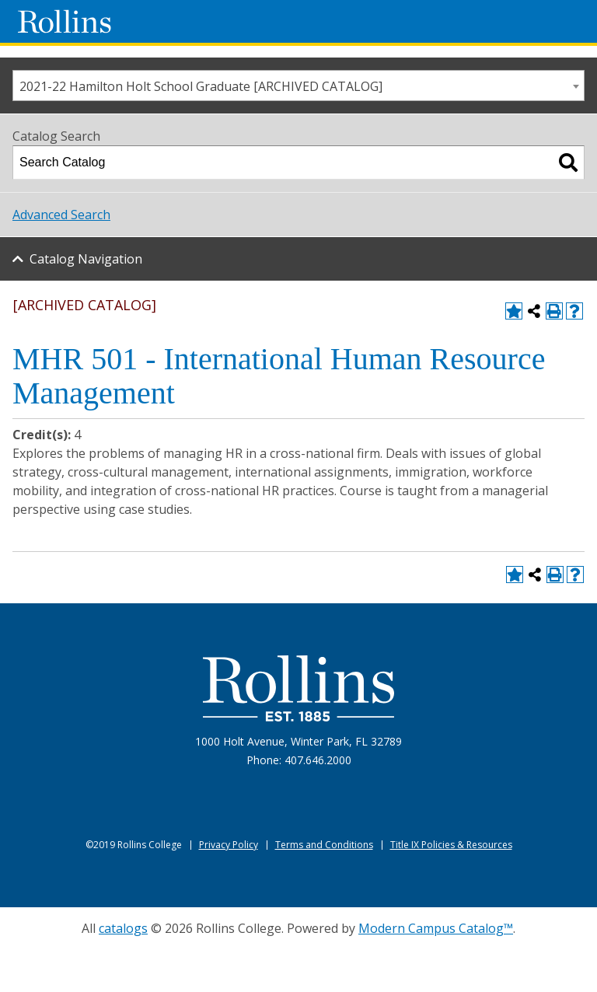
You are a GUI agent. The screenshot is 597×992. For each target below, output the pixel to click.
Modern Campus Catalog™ (435, 928)
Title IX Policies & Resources (451, 844)
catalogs (123, 928)
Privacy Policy (228, 844)
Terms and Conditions (324, 844)
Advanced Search (61, 214)
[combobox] (298, 85)
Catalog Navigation (86, 258)
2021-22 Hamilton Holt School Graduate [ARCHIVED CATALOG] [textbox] (200, 86)
